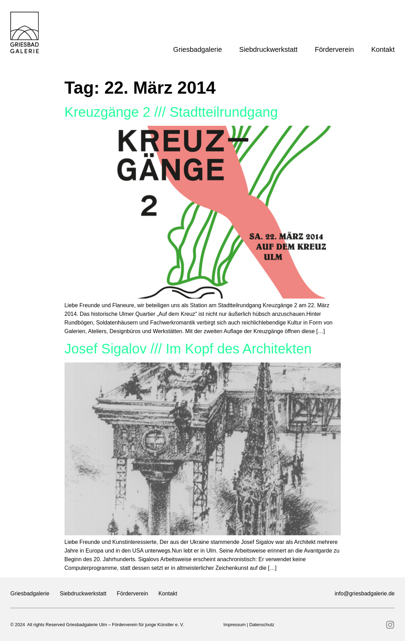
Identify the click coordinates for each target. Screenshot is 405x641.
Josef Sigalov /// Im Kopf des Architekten (188, 348)
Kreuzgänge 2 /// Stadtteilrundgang (171, 112)
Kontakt (383, 49)
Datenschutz (261, 624)
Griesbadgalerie (199, 49)
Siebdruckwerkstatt (270, 49)
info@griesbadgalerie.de (365, 593)
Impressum (234, 624)
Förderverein (336, 49)
